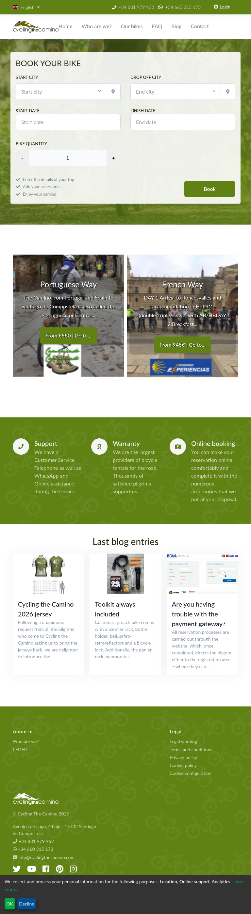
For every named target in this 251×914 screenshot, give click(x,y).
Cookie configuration (190, 773)
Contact (200, 26)
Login (222, 6)
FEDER (20, 749)
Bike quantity (31, 143)
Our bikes (132, 26)
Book (210, 189)
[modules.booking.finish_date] (182, 122)
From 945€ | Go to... (182, 344)
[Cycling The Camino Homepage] (57, 799)
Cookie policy (183, 765)
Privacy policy (183, 757)
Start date (68, 119)
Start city (27, 77)
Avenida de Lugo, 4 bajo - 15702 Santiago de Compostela (54, 830)
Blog (176, 26)
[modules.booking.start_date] (68, 122)
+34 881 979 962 (136, 7)
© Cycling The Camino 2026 (41, 813)
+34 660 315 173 (183, 7)
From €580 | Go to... (68, 336)
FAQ (157, 26)
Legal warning (183, 741)
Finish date (182, 119)
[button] (26, 7)
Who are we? (97, 26)
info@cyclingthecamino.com (44, 857)
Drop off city (145, 77)
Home (66, 26)
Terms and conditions (191, 749)
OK (10, 903)
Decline (26, 903)
